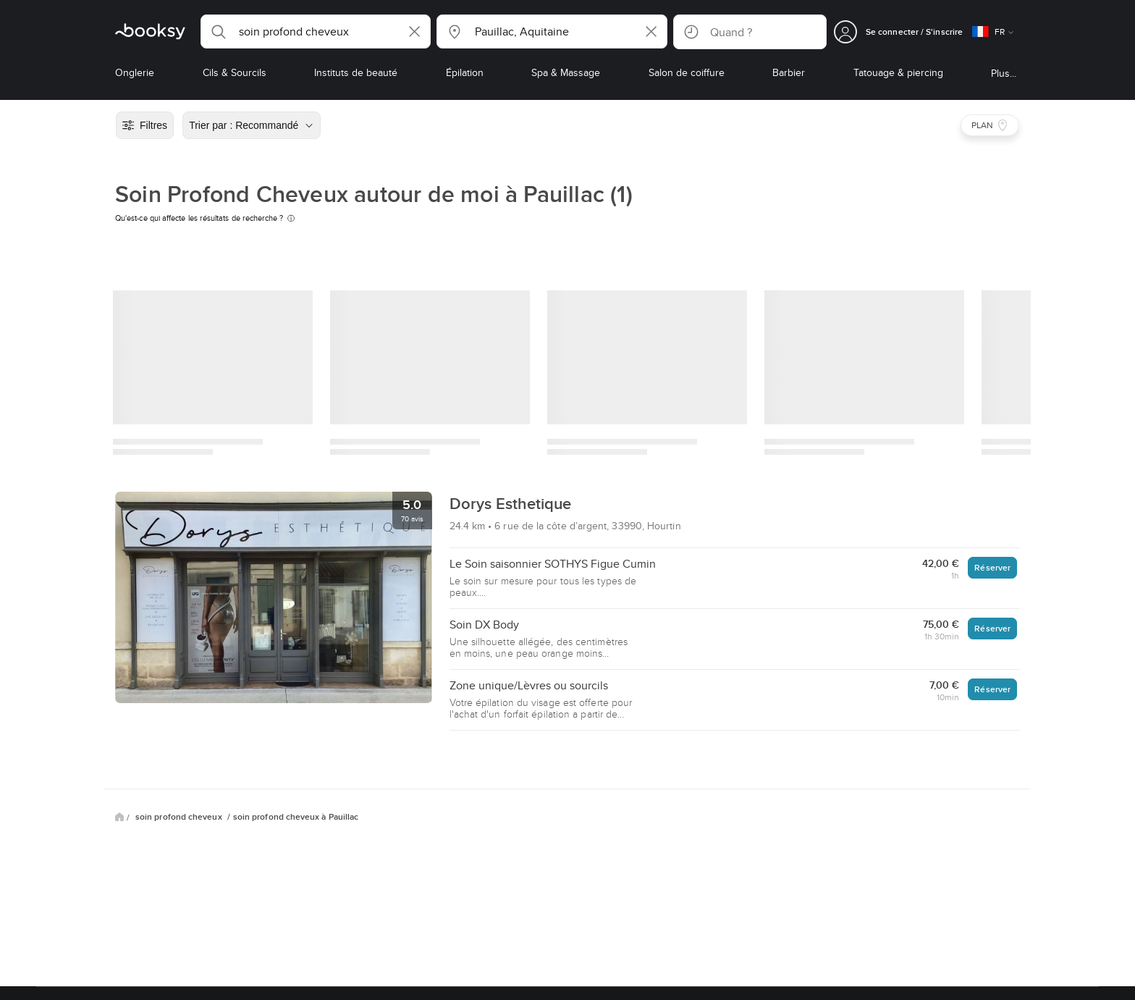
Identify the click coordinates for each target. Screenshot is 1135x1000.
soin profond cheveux (179, 817)
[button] (316, 31)
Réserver (992, 567)
